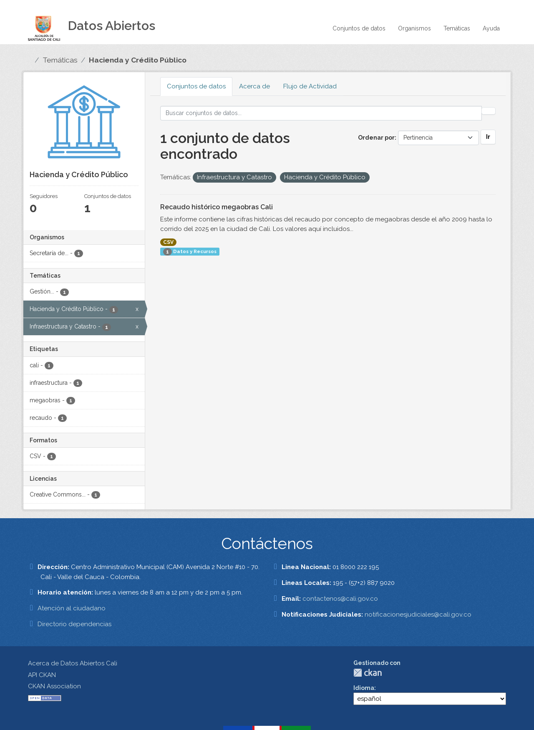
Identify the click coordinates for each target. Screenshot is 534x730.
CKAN (367, 672)
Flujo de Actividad (310, 86)
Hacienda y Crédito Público (137, 60)
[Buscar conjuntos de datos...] (321, 113)
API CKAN (42, 675)
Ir (488, 136)
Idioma (363, 688)
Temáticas (456, 28)
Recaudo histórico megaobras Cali (216, 207)
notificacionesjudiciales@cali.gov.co (418, 614)
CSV (168, 242)
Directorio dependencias (74, 624)
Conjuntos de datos (358, 28)
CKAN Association (54, 686)
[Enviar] (488, 111)
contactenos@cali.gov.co (340, 598)
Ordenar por (376, 137)
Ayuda (491, 28)
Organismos (414, 28)
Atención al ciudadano (72, 608)
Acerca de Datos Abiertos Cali (72, 663)
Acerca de (254, 86)
